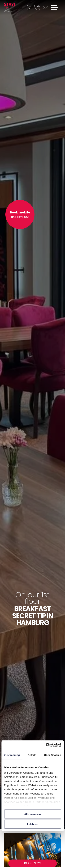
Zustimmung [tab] (12, 754)
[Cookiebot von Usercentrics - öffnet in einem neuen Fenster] (46, 745)
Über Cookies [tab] (52, 754)
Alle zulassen (32, 813)
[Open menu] (54, 7)
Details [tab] (32, 754)
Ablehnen (32, 824)
